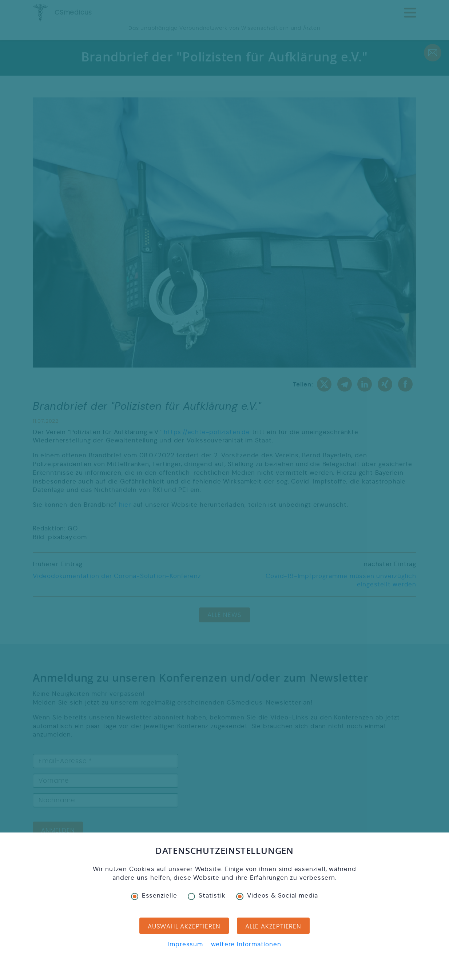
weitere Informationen (246, 944)
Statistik (206, 896)
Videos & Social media (277, 896)
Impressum (185, 944)
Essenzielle (154, 896)
